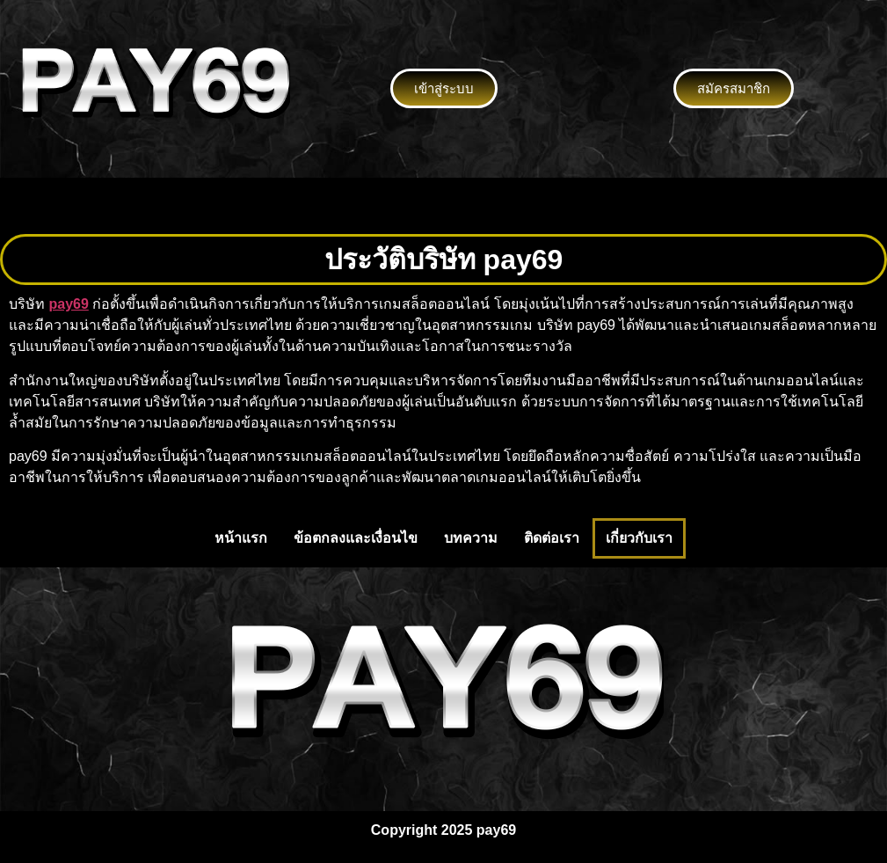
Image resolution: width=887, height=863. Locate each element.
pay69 (68, 303)
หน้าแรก (240, 537)
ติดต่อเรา (551, 537)
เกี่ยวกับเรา (639, 537)
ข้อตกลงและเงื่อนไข (356, 537)
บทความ (471, 537)
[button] (443, 205)
